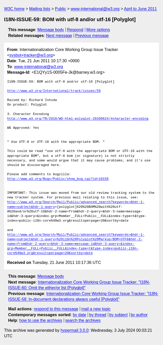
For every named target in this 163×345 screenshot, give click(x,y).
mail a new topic (96, 309)
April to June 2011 (140, 9)
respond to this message (56, 309)
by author (139, 315)
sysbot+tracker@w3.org (31, 55)
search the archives (83, 320)
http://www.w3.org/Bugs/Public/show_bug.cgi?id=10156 (58, 179)
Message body (50, 30)
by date (79, 315)
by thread (97, 315)
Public (60, 9)
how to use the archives (40, 320)
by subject (118, 315)
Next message (59, 35)
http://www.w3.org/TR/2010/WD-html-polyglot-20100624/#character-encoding (77, 119)
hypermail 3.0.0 (74, 330)
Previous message (92, 35)
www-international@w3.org (95, 9)
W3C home (14, 9)
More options (98, 30)
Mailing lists (39, 9)
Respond (75, 30)
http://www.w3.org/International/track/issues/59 (54, 91)
